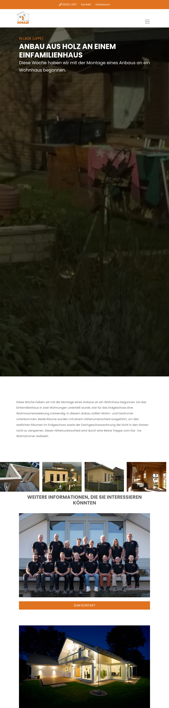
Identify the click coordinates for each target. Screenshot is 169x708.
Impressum (102, 4)
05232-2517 (67, 4)
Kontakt (86, 4)
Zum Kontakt (84, 605)
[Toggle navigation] (147, 21)
